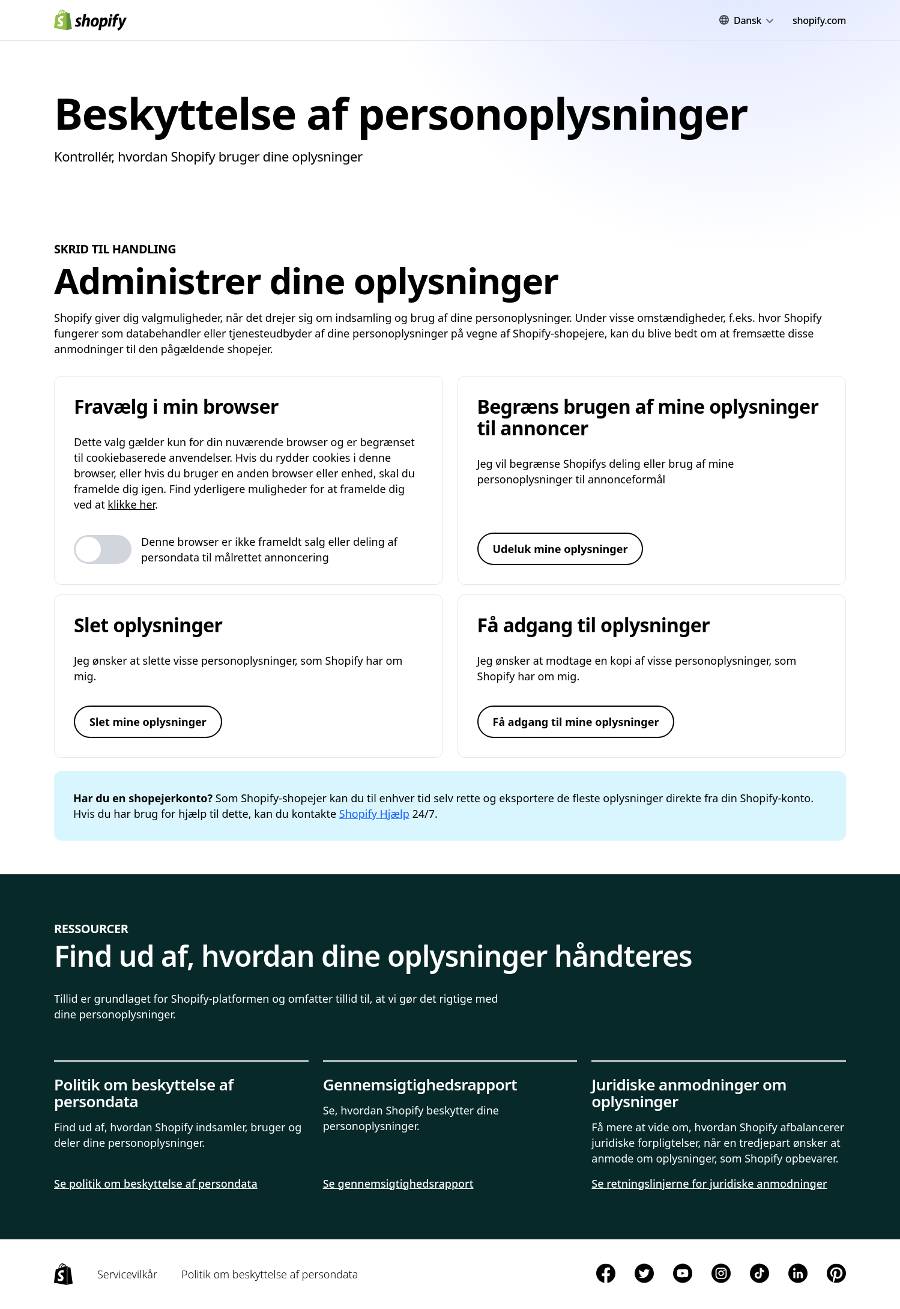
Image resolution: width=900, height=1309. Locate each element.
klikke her (131, 504)
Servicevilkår (127, 1274)
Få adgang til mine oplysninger (576, 722)
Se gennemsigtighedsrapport (398, 1183)
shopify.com (819, 20)
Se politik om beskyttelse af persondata (156, 1183)
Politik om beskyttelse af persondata (269, 1274)
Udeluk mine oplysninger (560, 549)
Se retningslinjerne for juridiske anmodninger (709, 1183)
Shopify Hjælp (374, 813)
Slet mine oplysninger (148, 722)
